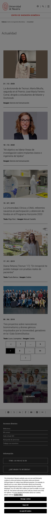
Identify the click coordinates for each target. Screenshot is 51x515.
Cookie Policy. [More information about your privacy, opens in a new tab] (18, 495)
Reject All (25, 505)
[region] (25, 495)
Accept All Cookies (25, 511)
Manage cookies (25, 499)
